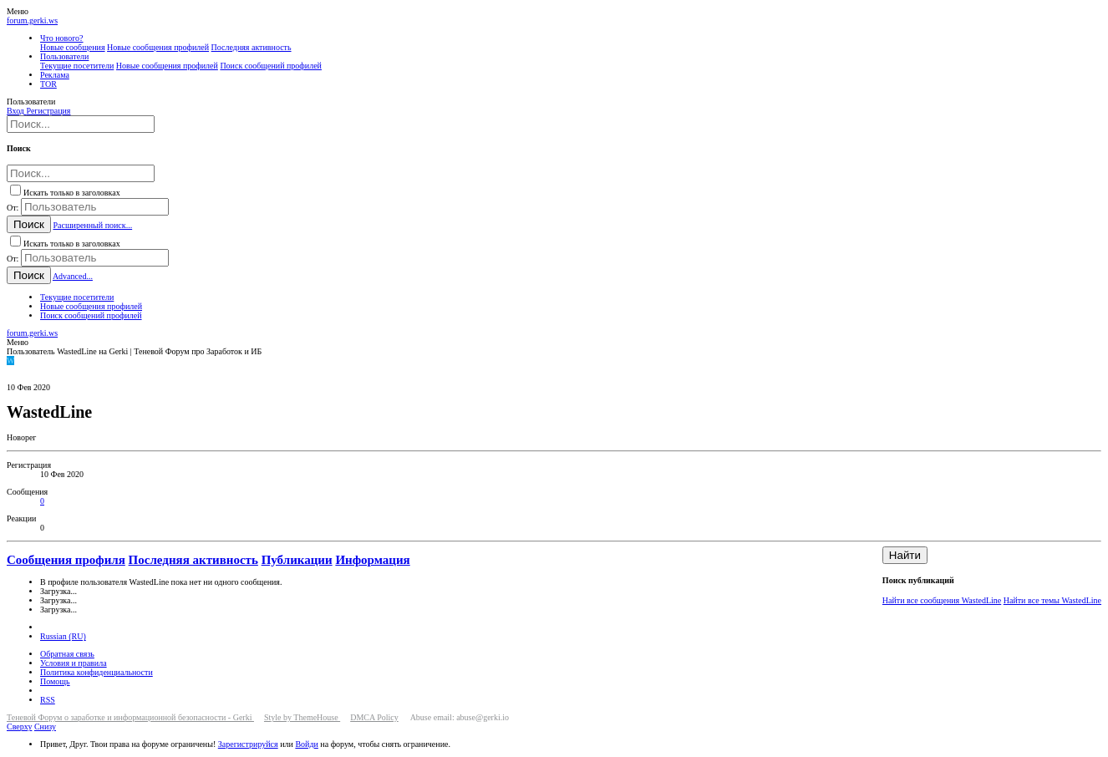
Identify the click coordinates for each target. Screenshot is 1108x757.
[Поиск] (81, 124)
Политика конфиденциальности (96, 672)
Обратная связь (67, 653)
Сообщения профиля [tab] (66, 559)
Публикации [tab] (297, 559)
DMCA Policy (374, 717)
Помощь (55, 681)
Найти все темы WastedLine (1052, 600)
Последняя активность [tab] (193, 559)
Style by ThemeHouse (302, 717)
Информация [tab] (372, 559)
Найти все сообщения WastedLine (941, 600)
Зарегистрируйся (248, 744)
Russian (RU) (63, 636)
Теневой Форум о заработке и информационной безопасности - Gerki (130, 717)
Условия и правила (73, 663)
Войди (306, 744)
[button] (17, 11)
